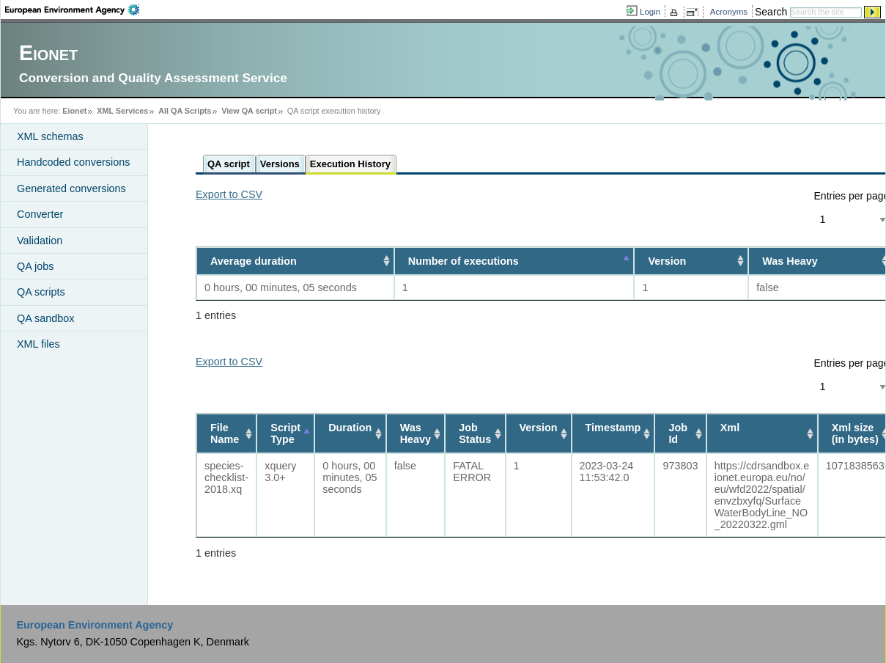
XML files (38, 344)
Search (771, 12)
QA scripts (41, 292)
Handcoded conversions (73, 162)
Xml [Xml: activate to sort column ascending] (729, 427)
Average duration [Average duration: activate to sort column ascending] (253, 261)
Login (650, 11)
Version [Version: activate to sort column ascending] (667, 261)
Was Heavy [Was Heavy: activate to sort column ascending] (415, 433)
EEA (72, 9)
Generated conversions (71, 188)
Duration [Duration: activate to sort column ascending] (350, 427)
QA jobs (35, 266)
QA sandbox (45, 318)
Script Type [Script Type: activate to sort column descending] (285, 433)
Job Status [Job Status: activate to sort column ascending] (475, 433)
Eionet (74, 110)
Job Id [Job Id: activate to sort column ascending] (677, 433)
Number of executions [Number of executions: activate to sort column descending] (463, 261)
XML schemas (50, 136)
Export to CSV (229, 194)
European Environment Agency (94, 625)
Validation (39, 240)
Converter (40, 214)
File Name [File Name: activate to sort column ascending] (224, 433)
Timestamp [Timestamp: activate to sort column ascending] (613, 427)
